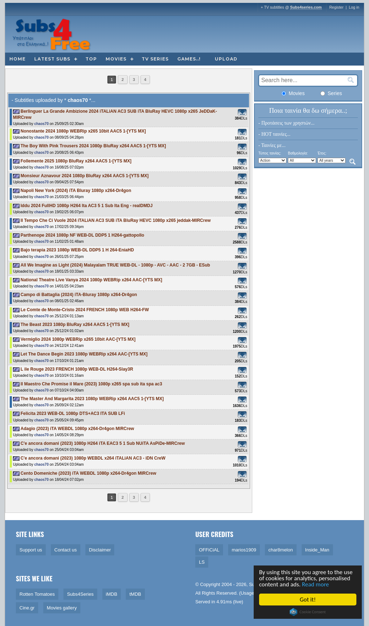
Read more (315, 584)
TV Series (155, 59)
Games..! (189, 59)
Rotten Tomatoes (37, 594)
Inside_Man (317, 550)
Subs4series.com (306, 7)
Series (331, 93)
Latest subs (52, 59)
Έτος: (321, 153)
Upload (226, 59)
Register (336, 7)
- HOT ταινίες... (274, 134)
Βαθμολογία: (298, 153)
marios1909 (244, 550)
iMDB (111, 594)
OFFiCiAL (209, 550)
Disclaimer (100, 550)
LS (202, 562)
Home (17, 59)
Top (91, 59)
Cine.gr (27, 608)
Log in (354, 7)
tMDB (135, 594)
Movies (116, 59)
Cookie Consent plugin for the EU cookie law (308, 612)
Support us (30, 550)
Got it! (308, 599)
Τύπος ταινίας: (269, 153)
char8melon (280, 550)
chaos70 (41, 124)
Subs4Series (80, 594)
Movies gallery (62, 608)
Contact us (65, 550)
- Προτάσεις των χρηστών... (286, 123)
